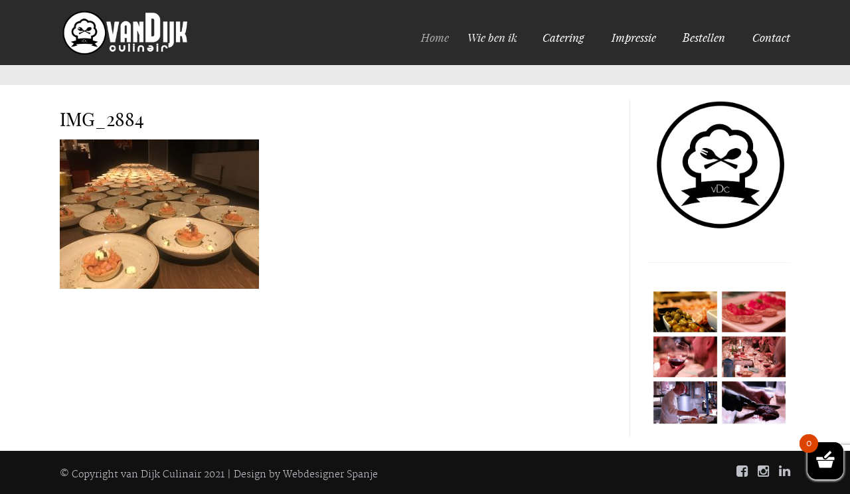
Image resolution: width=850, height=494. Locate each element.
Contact (771, 37)
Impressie (634, 37)
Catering (563, 37)
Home (440, 37)
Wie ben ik (496, 37)
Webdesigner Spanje (330, 475)
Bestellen (704, 37)
